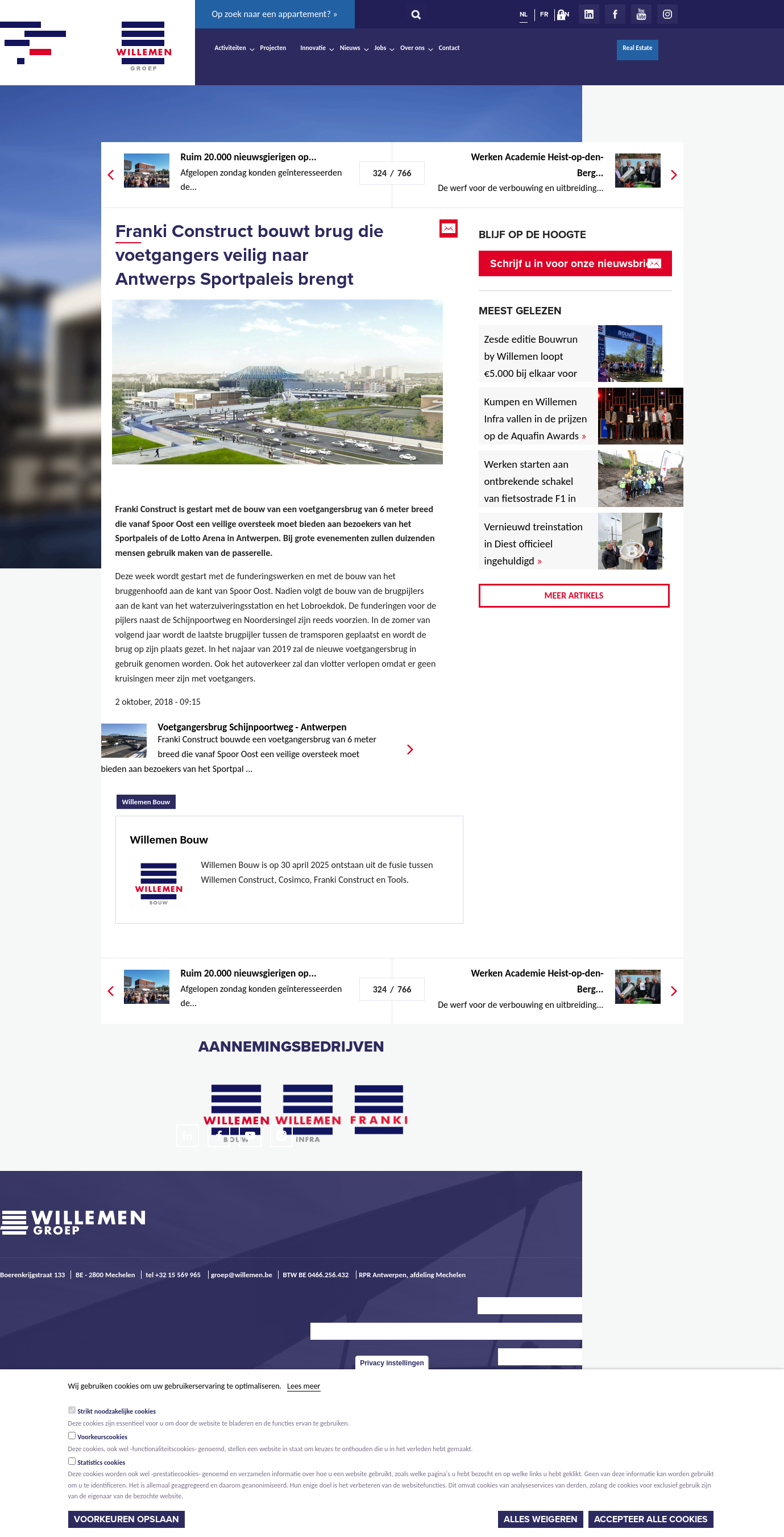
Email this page (449, 228)
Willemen (143, 46)
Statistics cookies (101, 1463)
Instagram (667, 14)
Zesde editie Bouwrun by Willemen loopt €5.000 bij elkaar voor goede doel (531, 365)
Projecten (273, 48)
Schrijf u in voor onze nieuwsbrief (573, 263)
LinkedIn (589, 14)
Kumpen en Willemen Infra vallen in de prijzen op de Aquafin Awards (535, 418)
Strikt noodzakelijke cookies (116, 1411)
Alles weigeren (541, 1519)
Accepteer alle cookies (651, 1519)
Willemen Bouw (149, 800)
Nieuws (350, 48)
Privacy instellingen (392, 1363)
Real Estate (637, 48)
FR (544, 14)
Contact (449, 48)
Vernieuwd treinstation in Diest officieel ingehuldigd (533, 543)
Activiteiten (230, 48)
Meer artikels (574, 595)
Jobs (381, 48)
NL (524, 14)
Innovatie (313, 48)
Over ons (412, 48)
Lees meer (303, 1386)
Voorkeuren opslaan (126, 1519)
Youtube (641, 14)
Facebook (615, 14)
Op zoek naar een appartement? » (275, 14)
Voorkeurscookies (102, 1437)
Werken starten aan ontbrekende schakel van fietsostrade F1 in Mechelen (530, 490)
